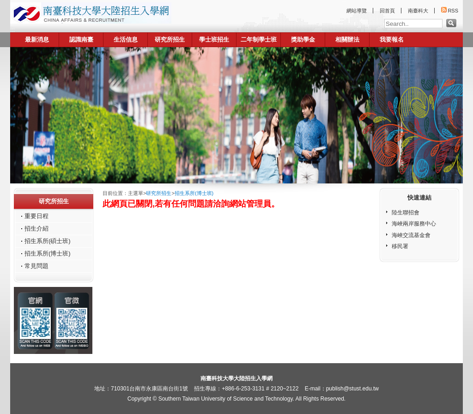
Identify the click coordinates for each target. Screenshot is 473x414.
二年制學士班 (259, 39)
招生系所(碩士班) (47, 240)
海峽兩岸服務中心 (414, 223)
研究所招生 (170, 39)
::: (12, 30)
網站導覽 (356, 10)
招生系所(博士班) (47, 253)
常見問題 (36, 265)
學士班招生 (214, 39)
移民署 (400, 246)
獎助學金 (303, 39)
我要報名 (392, 39)
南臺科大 (418, 10)
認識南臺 (81, 39)
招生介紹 (36, 228)
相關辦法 (347, 39)
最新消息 (37, 39)
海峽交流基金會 (411, 235)
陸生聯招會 (405, 212)
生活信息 (126, 39)
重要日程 (36, 216)
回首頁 (387, 10)
